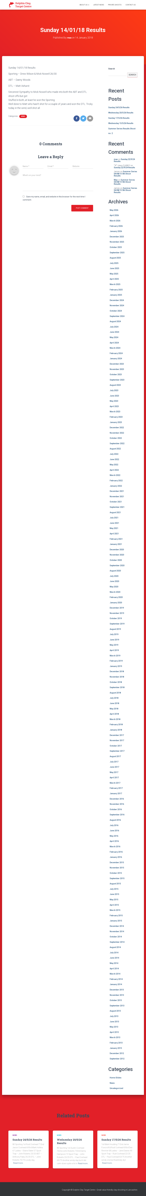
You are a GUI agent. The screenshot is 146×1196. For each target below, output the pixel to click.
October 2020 (116, 560)
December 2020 (117, 549)
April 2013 (114, 1032)
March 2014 (115, 974)
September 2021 (117, 507)
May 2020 (114, 587)
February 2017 (116, 788)
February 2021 (116, 539)
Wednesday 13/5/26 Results (120, 123)
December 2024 (117, 300)
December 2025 (117, 237)
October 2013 (116, 1000)
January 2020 (116, 603)
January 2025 (116, 295)
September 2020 (117, 565)
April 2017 (114, 777)
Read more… (18, 1163)
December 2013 (117, 990)
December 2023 (117, 364)
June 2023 (114, 396)
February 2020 (116, 597)
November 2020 (117, 555)
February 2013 (116, 1043)
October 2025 (116, 247)
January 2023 (116, 422)
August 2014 (115, 947)
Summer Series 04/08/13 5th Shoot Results (125, 173)
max (116, 159)
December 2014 (117, 926)
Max (116, 180)
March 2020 (115, 592)
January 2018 (116, 730)
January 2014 (116, 984)
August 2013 (115, 1011)
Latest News (98, 5)
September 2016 (117, 815)
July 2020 (114, 576)
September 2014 (117, 942)
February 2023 (116, 417)
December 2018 (117, 671)
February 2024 (116, 353)
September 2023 (117, 380)
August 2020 (115, 571)
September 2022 (117, 443)
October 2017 (116, 746)
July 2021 (114, 518)
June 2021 (114, 523)
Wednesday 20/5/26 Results (120, 113)
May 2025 (114, 274)
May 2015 (114, 899)
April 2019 (114, 650)
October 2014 (116, 937)
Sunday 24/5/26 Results (119, 107)
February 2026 (116, 226)
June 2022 (114, 459)
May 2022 (114, 465)
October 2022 (116, 438)
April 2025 (114, 279)
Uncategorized (116, 1088)
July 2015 (114, 889)
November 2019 (117, 613)
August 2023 (115, 385)
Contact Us (131, 5)
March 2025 (115, 284)
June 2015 (114, 894)
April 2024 (114, 342)
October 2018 (116, 682)
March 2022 (115, 475)
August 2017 (115, 756)
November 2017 (117, 740)
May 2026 (114, 210)
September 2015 (117, 878)
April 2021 (114, 534)
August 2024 (115, 321)
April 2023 (114, 406)
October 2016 (116, 809)
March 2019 (115, 656)
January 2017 (116, 793)
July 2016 (114, 825)
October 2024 (116, 311)
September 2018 (117, 687)
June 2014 (114, 958)
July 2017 (114, 762)
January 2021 (116, 544)
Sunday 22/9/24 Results (124, 160)
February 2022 (116, 480)
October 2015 (116, 873)
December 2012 (117, 1053)
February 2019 (116, 661)
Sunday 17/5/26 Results (119, 118)
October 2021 (116, 502)
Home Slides (115, 1078)
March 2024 (115, 348)
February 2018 (116, 724)
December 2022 (117, 427)
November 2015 (117, 868)
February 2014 (116, 979)
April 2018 (114, 714)
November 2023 (117, 369)
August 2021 (115, 512)
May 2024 (114, 337)
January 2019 (116, 666)
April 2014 (114, 968)
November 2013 (117, 995)
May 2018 (114, 708)
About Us (84, 5)
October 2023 (116, 374)
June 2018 (114, 703)
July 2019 (114, 634)
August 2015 (115, 884)
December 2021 (117, 491)
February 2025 (116, 290)
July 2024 (114, 327)
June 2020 (114, 581)
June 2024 (114, 332)
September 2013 (117, 1006)
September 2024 (117, 316)
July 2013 (114, 1016)
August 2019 (115, 629)
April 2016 (114, 841)
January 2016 (116, 857)
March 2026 (115, 221)
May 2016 (114, 836)
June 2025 (114, 268)
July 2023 (114, 390)
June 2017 (114, 767)
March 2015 (115, 910)
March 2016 (115, 846)
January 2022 (116, 486)
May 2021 (114, 528)
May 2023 (114, 401)
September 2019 (117, 624)
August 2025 (115, 258)
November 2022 (117, 433)
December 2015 (117, 862)
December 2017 (117, 735)
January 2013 (116, 1048)
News (23, 116)
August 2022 (115, 449)
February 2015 (116, 915)
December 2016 (117, 799)
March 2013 (115, 1037)
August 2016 (115, 820)
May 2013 (114, 1027)
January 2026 (116, 231)
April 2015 (114, 905)
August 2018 (115, 693)
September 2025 (117, 252)
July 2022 (114, 454)
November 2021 (117, 496)
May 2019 (114, 645)
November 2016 (117, 804)
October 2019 (116, 618)
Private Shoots (114, 5)
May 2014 (114, 963)
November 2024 (117, 305)
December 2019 (117, 608)
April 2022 (114, 470)
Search (111, 69)
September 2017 (117, 751)
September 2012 (117, 1059)
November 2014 (117, 931)
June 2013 (114, 1021)
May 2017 (114, 772)
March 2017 (115, 783)
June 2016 (114, 830)
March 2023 (115, 411)
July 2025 (114, 263)
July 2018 (114, 698)
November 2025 (117, 242)
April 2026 (114, 215)
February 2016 (116, 852)
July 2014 (114, 953)
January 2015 (116, 921)
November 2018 (117, 677)
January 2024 (116, 358)
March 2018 (115, 719)
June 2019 (114, 640)
